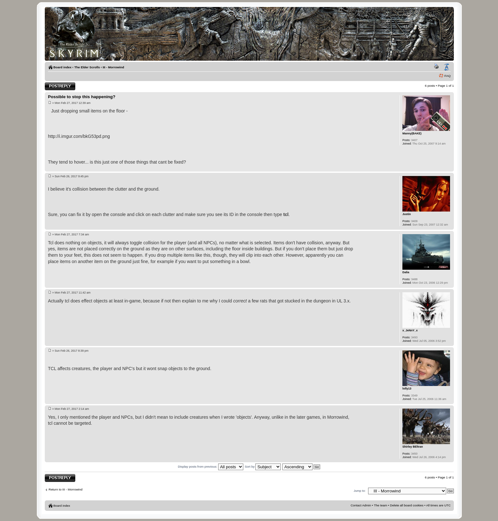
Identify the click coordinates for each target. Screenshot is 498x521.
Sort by (263, 466)
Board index (62, 67)
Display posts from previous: (210, 466)
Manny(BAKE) (411, 133)
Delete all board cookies (406, 505)
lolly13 (406, 388)
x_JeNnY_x (410, 330)
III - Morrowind (113, 67)
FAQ (447, 76)
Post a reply (60, 86)
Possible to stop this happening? (81, 96)
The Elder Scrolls (87, 67)
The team (380, 505)
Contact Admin (361, 505)
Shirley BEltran (412, 446)
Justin (406, 214)
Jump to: (359, 490)
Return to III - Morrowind (65, 489)
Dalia (405, 272)
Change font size (446, 67)
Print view (437, 67)
